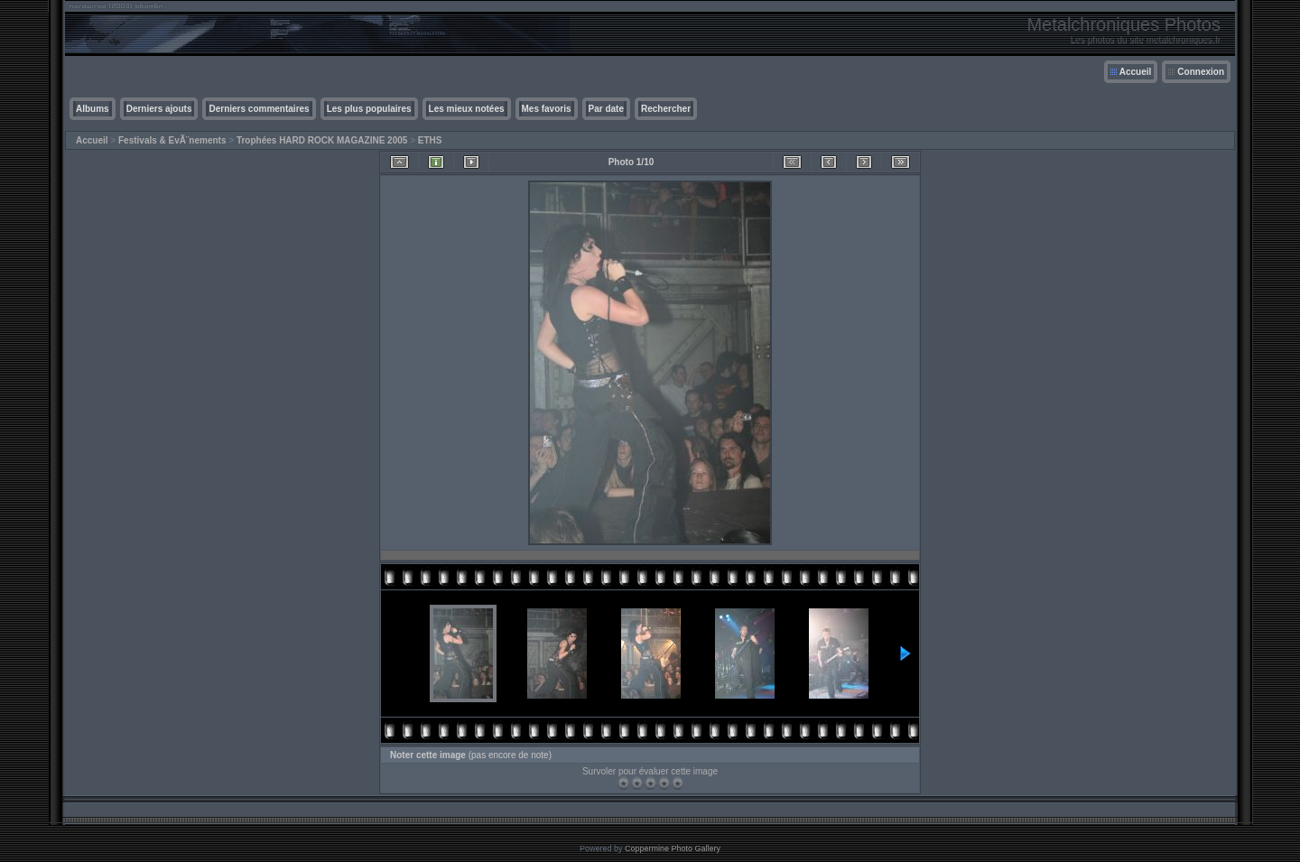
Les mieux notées (467, 109)
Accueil (1135, 72)
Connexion (1200, 72)
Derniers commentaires (259, 109)
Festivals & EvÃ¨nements (172, 140)
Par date (606, 109)
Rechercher (666, 109)
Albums (92, 109)
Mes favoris (546, 109)
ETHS (430, 140)
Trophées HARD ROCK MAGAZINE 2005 (322, 140)
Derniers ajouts (159, 109)
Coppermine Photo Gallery (672, 848)
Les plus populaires (369, 109)
